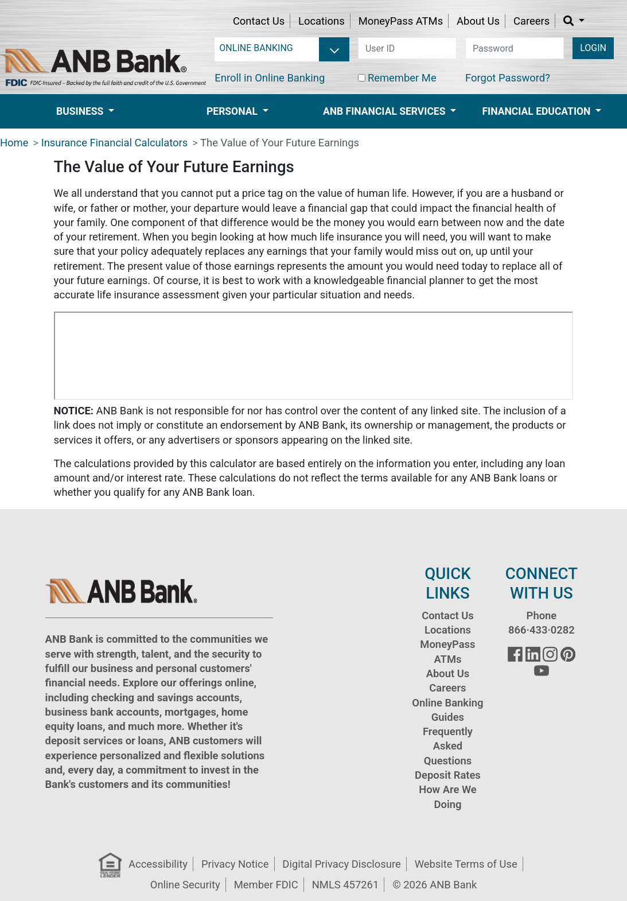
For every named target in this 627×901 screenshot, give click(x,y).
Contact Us (259, 21)
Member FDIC (266, 885)
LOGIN (593, 47)
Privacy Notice (234, 864)
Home (14, 143)
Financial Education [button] (537, 111)
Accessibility (158, 864)
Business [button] (81, 111)
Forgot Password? (507, 78)
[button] (574, 21)
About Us (478, 21)
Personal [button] (233, 111)
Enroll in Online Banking (270, 78)
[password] (514, 48)
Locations (321, 21)
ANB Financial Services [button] (385, 111)
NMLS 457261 (345, 885)
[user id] (407, 48)
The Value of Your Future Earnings (279, 143)
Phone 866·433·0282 (541, 622)
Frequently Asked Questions (448, 746)
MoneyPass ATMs (401, 21)
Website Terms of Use (466, 864)
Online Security (185, 885)
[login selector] (282, 48)
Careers (531, 21)
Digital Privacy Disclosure (341, 864)
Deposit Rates (448, 775)
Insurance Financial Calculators (114, 143)
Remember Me (402, 78)
